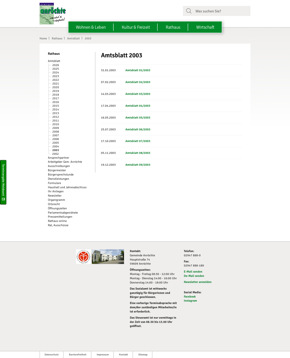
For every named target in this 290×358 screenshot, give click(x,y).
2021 (55, 83)
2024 (55, 72)
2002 (55, 154)
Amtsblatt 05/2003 (137, 117)
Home (43, 38)
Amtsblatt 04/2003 (137, 106)
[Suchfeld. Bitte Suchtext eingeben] (221, 11)
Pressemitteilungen (60, 217)
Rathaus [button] (173, 27)
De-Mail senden (194, 276)
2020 (55, 87)
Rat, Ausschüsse (58, 225)
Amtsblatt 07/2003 (137, 141)
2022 (55, 80)
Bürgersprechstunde (61, 174)
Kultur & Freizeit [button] (136, 27)
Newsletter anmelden (198, 282)
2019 (55, 91)
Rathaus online (57, 221)
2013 (55, 113)
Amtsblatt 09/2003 (137, 165)
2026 (55, 65)
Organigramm (56, 200)
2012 (55, 117)
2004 (55, 146)
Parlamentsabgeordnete (63, 213)
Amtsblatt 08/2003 (137, 153)
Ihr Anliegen (56, 191)
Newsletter (55, 195)
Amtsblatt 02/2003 (137, 82)
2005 (55, 143)
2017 (55, 98)
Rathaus (57, 38)
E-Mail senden (193, 271)
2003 (88, 38)
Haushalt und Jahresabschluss (67, 187)
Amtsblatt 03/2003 (137, 94)
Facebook (190, 296)
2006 (55, 139)
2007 (55, 135)
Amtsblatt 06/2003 (137, 129)
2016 (55, 102)
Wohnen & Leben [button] (91, 27)
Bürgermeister (57, 170)
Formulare (54, 183)
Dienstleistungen (58, 179)
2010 (55, 124)
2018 (55, 95)
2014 (55, 109)
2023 (55, 76)
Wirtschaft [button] (205, 27)
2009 (55, 128)
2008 (55, 132)
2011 (55, 120)
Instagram (190, 301)
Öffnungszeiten (57, 208)
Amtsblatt (73, 38)
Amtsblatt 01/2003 (137, 70)
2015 (55, 106)
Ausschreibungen (59, 166)
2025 (55, 69)
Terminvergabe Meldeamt (3, 182)
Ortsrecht (54, 204)
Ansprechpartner (58, 158)
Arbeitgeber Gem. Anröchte (65, 162)
